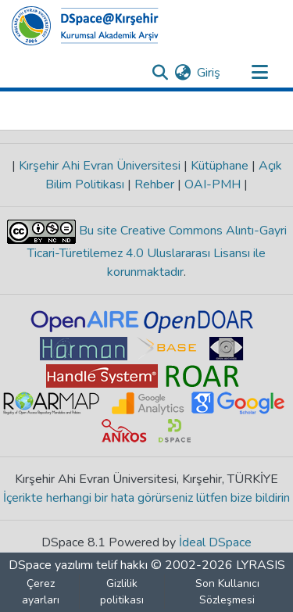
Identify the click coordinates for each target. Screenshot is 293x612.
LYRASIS (260, 565)
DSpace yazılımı (51, 565)
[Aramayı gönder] (160, 72)
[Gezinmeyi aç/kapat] (259, 73)
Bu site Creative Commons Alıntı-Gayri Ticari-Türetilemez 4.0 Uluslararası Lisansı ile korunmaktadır (157, 251)
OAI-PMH (212, 184)
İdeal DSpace (215, 542)
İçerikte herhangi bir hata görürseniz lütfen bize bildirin (146, 497)
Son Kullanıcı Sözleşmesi (227, 591)
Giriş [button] (209, 72)
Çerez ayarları (40, 591)
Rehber (154, 184)
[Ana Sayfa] (85, 25)
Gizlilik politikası (122, 591)
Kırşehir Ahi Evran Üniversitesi (100, 165)
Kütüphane (220, 165)
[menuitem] (182, 72)
